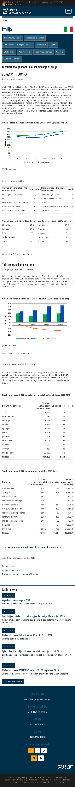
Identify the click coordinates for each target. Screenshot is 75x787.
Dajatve (53, 44)
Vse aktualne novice (13, 681)
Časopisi (59, 52)
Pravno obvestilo (38, 780)
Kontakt (11, 4)
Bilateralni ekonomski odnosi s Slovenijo (20, 574)
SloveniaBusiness (45, 2)
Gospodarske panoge (34, 38)
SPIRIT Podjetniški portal (26, 2)
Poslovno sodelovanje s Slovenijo (18, 44)
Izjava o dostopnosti (62, 780)
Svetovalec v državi (12, 59)
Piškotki (49, 780)
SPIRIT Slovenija (8, 2)
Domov (5, 20)
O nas (19, 4)
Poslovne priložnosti (43, 52)
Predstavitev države (12, 38)
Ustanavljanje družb (11, 570)
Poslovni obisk (25, 52)
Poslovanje (41, 44)
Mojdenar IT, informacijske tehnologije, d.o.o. (47, 782)
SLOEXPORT (58, 2)
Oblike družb (9, 52)
